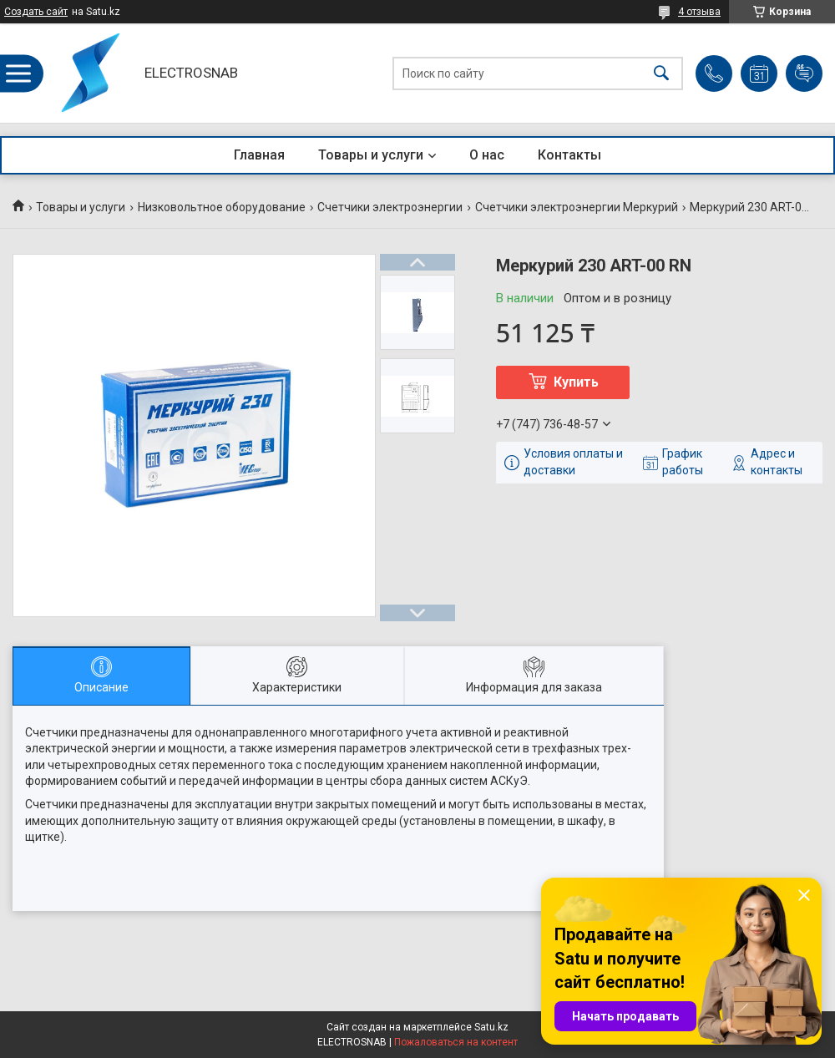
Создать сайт (36, 12)
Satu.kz (491, 1027)
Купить (576, 382)
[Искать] (661, 73)
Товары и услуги (370, 155)
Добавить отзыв (804, 73)
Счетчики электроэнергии (390, 207)
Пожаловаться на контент (456, 1042)
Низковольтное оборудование (222, 207)
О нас (486, 155)
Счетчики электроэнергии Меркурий (576, 207)
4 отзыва (699, 12)
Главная (259, 155)
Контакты (569, 155)
